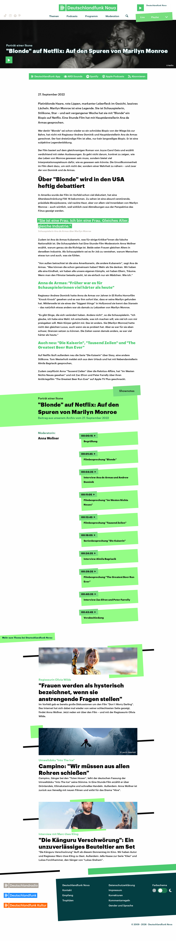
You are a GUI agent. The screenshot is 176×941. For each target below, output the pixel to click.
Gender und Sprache (121, 905)
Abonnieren (136, 76)
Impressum (115, 890)
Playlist (155, 17)
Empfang (67, 895)
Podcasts (72, 16)
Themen (54, 16)
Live (142, 17)
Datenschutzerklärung (122, 885)
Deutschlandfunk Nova (76, 885)
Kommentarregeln (119, 900)
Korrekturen (116, 895)
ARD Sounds (73, 76)
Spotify (92, 76)
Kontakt (67, 890)
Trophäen (68, 900)
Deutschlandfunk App (45, 76)
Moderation (112, 16)
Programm (91, 16)
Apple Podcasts (113, 76)
